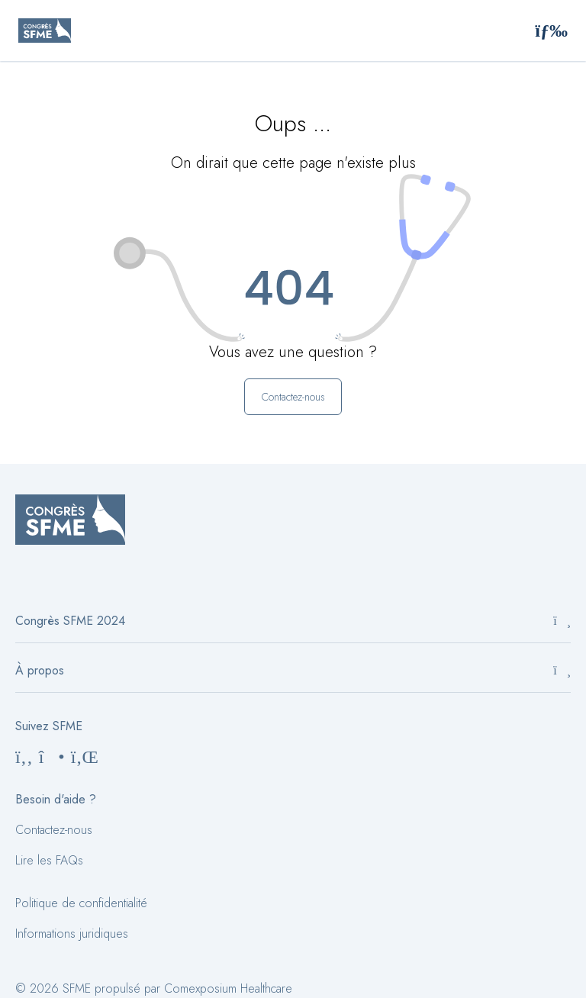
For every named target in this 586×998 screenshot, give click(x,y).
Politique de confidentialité (81, 903)
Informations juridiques (71, 933)
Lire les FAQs (49, 860)
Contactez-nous (53, 830)
